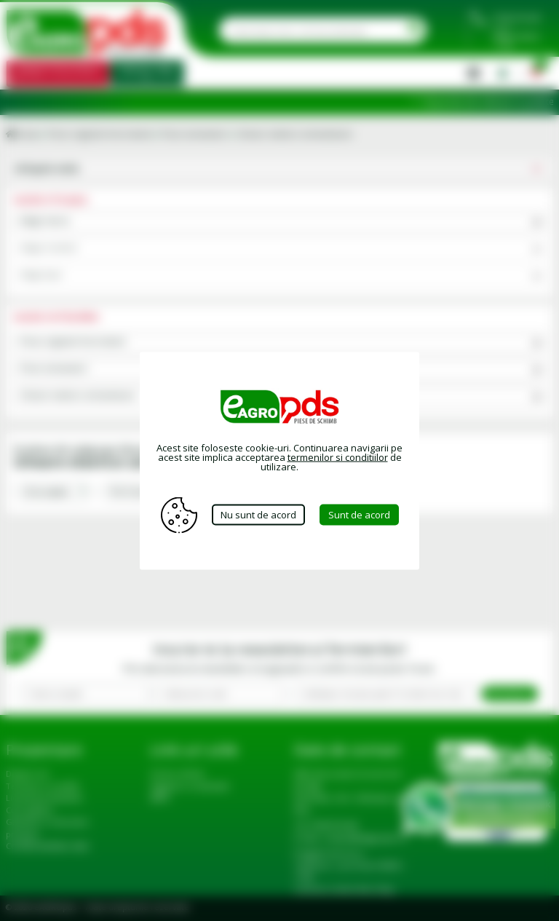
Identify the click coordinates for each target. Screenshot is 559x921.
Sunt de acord (359, 514)
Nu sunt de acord (258, 514)
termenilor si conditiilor (338, 456)
